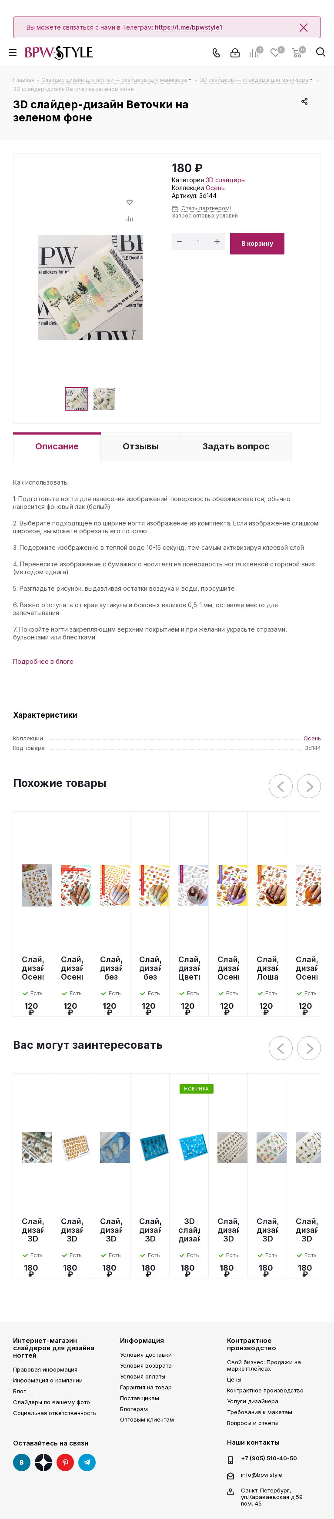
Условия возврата (146, 1365)
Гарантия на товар (146, 1387)
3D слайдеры (226, 180)
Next (309, 787)
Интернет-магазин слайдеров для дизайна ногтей (53, 1348)
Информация (142, 1340)
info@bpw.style (261, 1474)
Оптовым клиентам (147, 1419)
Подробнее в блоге (43, 661)
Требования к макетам (259, 1412)
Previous (281, 787)
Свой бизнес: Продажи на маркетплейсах (264, 1365)
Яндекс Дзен (43, 1462)
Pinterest (65, 1462)
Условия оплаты (142, 1376)
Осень (215, 187)
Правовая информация (45, 1369)
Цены (234, 1379)
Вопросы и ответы (252, 1422)
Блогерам (134, 1408)
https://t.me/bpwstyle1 (188, 27)
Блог (19, 1391)
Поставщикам (139, 1398)
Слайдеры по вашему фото (51, 1402)
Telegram (87, 1462)
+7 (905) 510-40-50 (269, 1458)
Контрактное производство (251, 1344)
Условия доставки (146, 1354)
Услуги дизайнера (252, 1401)
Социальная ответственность (54, 1412)
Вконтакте (21, 1462)
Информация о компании (48, 1380)
